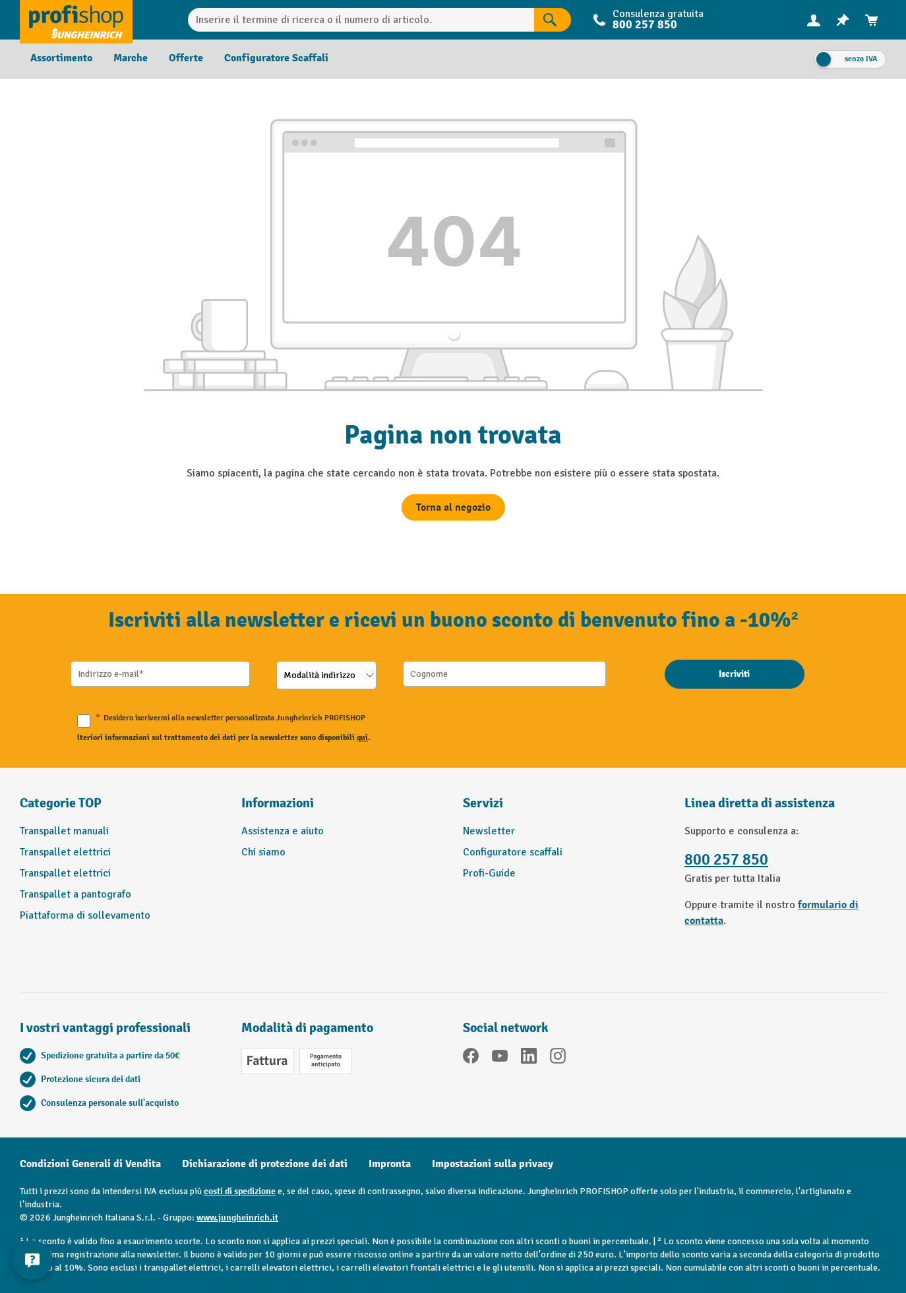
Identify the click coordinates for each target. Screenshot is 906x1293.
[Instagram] (558, 1058)
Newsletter (489, 831)
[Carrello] (871, 20)
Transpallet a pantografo (75, 894)
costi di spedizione (240, 1191)
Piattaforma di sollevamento (85, 915)
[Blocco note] (842, 20)
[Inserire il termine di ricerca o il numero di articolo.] (361, 20)
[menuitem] (813, 20)
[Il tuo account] (813, 20)
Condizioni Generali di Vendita (90, 1163)
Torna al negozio (453, 507)
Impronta (390, 1163)
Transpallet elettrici (65, 852)
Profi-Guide (489, 873)
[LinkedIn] (529, 1058)
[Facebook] (471, 1058)
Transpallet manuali (64, 831)
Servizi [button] (483, 803)
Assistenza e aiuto (282, 831)
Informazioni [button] (277, 803)
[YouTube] (500, 1058)
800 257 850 (645, 24)
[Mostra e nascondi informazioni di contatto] (33, 1260)
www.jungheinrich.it (237, 1217)
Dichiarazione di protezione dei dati (264, 1163)
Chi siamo (263, 852)
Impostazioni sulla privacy (492, 1163)
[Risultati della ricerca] (552, 20)
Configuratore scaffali (512, 852)
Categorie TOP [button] (61, 803)
